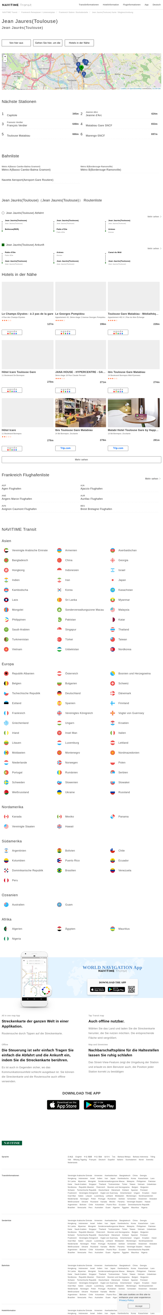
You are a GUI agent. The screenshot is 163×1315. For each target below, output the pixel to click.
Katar (70, 1184)
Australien (99, 1208)
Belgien (135, 1187)
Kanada (104, 1202)
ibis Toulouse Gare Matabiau (126, 372)
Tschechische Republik (86, 1190)
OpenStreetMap (135, 88)
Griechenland (125, 1193)
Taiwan (132, 1184)
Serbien (121, 1199)
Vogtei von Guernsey (109, 1193)
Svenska (149, 1160)
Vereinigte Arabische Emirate (80, 1176)
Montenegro (131, 1196)
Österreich (100, 1187)
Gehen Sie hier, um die (48, 43)
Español (111, 1160)
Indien (99, 1178)
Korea (133, 1178)
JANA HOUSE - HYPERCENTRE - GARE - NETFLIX (88, 372)
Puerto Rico (111, 1205)
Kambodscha (123, 1178)
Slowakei (153, 1199)
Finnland (144, 1190)
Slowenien (142, 1199)
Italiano (120, 1160)
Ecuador (122, 1205)
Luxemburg (99, 1196)
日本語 (70, 1157)
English (79, 1157)
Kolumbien (99, 1205)
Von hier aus (16, 43)
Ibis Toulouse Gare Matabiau (74, 430)
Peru (90, 1208)
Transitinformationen (89, 4)
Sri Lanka (72, 1181)
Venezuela (81, 1208)
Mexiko (112, 1202)
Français (92, 1160)
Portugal (101, 1199)
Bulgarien (144, 1187)
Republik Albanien (86, 1187)
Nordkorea (72, 1187)
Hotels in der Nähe (79, 43)
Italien (81, 1196)
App (146, 4)
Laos (152, 1178)
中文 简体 (98, 1157)
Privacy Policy (126, 1300)
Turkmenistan (114, 1184)
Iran (106, 1178)
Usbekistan (151, 1184)
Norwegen (84, 1199)
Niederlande (73, 1199)
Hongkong (72, 1178)
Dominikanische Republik (138, 1205)
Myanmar (82, 1181)
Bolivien (83, 1205)
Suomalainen (131, 1160)
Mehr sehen (154, 216)
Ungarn (137, 1193)
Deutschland (104, 1190)
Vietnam (141, 1184)
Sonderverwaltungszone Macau (111, 1181)
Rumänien (112, 1199)
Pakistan (152, 1181)
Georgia (143, 1176)
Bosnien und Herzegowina (118, 1187)
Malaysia (130, 1181)
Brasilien (71, 1208)
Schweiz (71, 1190)
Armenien (98, 1176)
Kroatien (145, 1193)
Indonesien (83, 1178)
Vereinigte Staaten (134, 1202)
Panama (121, 1202)
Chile (91, 1205)
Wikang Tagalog (80, 1160)
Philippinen (141, 1181)
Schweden (131, 1199)
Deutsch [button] (157, 4)
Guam (108, 1208)
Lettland (109, 1196)
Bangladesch (124, 1176)
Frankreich (72, 1193)
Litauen (89, 1196)
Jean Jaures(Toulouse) (30, 21)
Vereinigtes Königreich (88, 1193)
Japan (112, 1178)
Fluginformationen (132, 4)
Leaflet (123, 88)
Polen (93, 1199)
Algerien (116, 1208)
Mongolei (92, 1181)
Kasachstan (143, 1178)
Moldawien (119, 1196)
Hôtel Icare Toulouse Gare (19, 372)
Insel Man (72, 1196)
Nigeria (144, 1208)
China (135, 1176)
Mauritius (135, 1208)
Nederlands (72, 1163)
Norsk (141, 1160)
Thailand (102, 1184)
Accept (138, 1306)
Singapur (92, 1184)
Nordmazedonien (146, 1196)
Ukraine (85, 1202)
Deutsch (102, 1160)
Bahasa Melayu (124, 1157)
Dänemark (115, 1190)
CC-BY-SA (156, 88)
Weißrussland (73, 1202)
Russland (94, 1202)
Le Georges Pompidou (70, 313)
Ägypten (125, 1208)
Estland (125, 1190)
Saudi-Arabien (81, 1184)
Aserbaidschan (111, 1176)
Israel (92, 1178)
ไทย (113, 1157)
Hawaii (147, 1202)
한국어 (107, 1157)
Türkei (124, 1184)
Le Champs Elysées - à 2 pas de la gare (27, 313)
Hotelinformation (111, 4)
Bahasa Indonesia (140, 1157)
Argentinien (72, 1205)
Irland (154, 1193)
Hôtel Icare (9, 430)
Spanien (134, 1190)
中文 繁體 (88, 1157)
